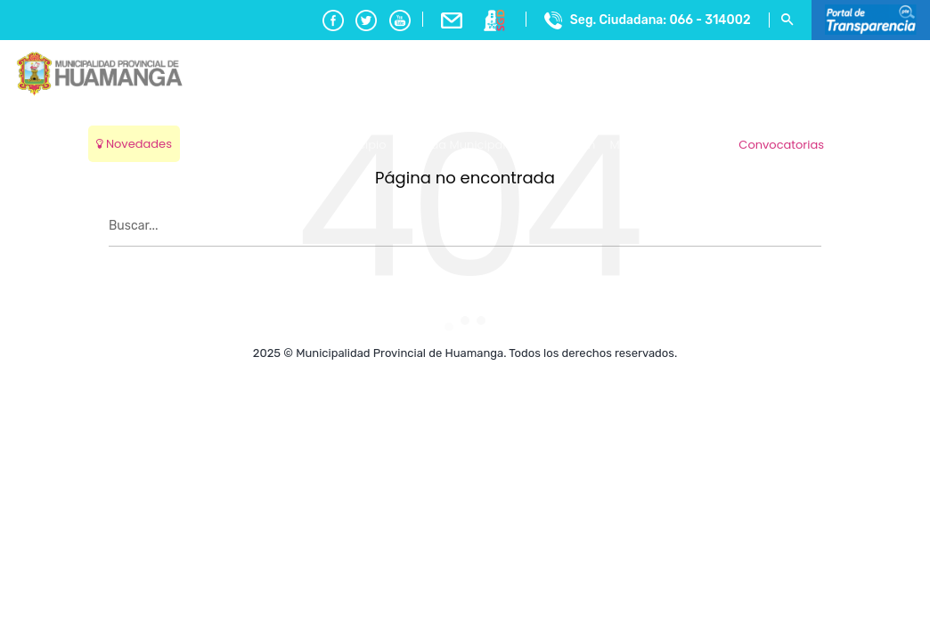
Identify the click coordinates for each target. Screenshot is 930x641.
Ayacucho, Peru (873, 133)
